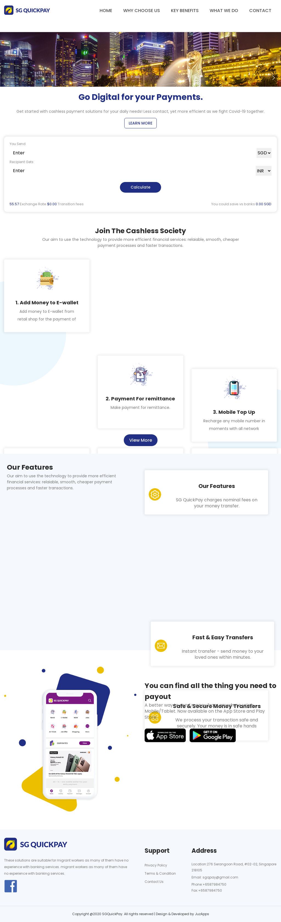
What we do (224, 10)
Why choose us (141, 10)
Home (106, 10)
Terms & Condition (160, 873)
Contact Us (154, 881)
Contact (260, 10)
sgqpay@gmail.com (220, 877)
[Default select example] (264, 153)
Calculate (140, 187)
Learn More (140, 123)
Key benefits (185, 10)
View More (140, 440)
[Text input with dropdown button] (133, 153)
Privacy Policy (156, 865)
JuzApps (202, 914)
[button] (223, 77)
